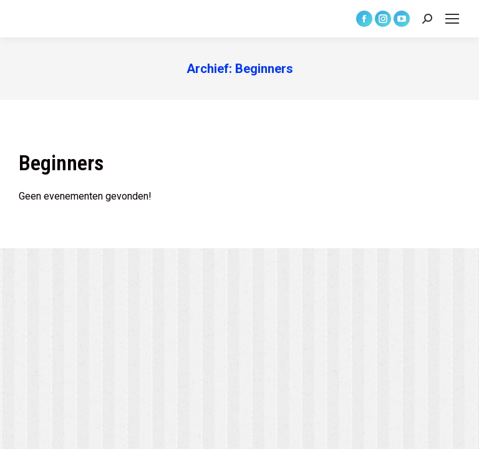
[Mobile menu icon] (452, 18)
